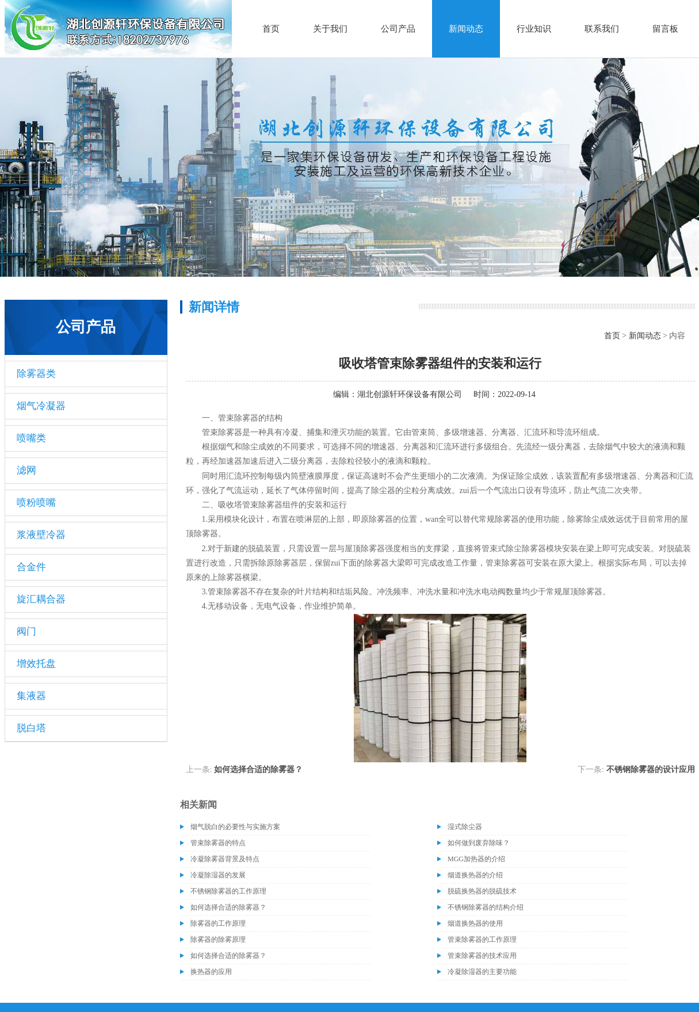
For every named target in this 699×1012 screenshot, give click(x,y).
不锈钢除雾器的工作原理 (228, 891)
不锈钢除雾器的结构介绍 (486, 907)
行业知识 (534, 28)
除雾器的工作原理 (218, 923)
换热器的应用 (211, 972)
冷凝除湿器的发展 (218, 875)
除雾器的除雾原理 (218, 939)
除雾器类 (36, 373)
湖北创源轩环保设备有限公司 (409, 394)
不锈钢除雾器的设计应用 (650, 769)
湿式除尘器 (465, 827)
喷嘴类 (31, 438)
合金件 (31, 567)
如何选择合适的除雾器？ (258, 769)
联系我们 (602, 28)
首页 (271, 28)
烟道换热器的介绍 (475, 875)
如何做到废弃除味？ (479, 843)
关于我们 (330, 28)
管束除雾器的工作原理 (482, 939)
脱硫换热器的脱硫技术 (482, 891)
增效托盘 (36, 663)
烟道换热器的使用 (475, 923)
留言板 (665, 28)
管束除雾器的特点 (218, 843)
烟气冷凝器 (41, 405)
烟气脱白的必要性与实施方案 (235, 827)
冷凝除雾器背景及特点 (224, 859)
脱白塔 (31, 728)
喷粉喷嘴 (36, 502)
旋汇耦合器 (41, 599)
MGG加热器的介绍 (476, 859)
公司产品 (398, 28)
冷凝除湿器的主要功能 (482, 972)
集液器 (31, 695)
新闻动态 (466, 28)
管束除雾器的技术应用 (482, 956)
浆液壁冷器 (41, 534)
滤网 (26, 470)
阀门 (26, 631)
